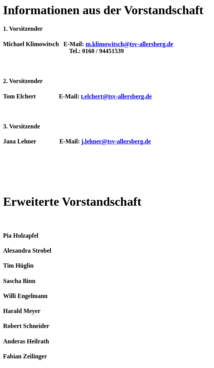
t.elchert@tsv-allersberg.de (116, 96)
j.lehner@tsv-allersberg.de (116, 141)
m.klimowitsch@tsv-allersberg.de (129, 44)
